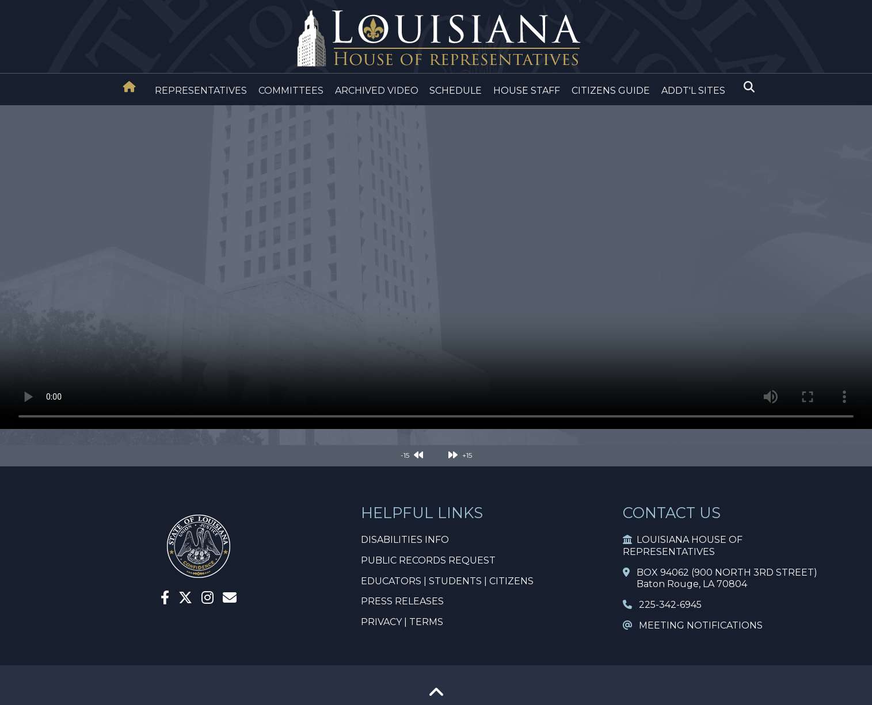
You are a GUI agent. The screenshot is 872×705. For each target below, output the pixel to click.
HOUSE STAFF (526, 90)
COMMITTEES (290, 90)
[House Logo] (436, 39)
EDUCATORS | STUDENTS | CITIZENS (447, 581)
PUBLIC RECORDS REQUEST (428, 560)
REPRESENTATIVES (201, 90)
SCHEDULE (455, 90)
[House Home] (129, 87)
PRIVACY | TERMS (402, 621)
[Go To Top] (436, 696)
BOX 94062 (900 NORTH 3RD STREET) (720, 572)
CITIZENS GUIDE (611, 90)
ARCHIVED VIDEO (376, 90)
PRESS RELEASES (402, 601)
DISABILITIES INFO (405, 539)
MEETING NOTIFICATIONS (693, 625)
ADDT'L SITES (693, 90)
